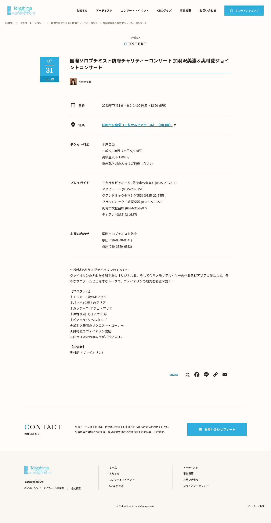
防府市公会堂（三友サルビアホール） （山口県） (137, 125)
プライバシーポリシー (196, 485)
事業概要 (185, 10)
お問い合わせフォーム (217, 429)
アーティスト (104, 10)
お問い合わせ (207, 10)
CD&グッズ (164, 10)
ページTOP (259, 506)
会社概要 (76, 488)
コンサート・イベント (135, 10)
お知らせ (82, 10)
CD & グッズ (116, 485)
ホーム (113, 467)
